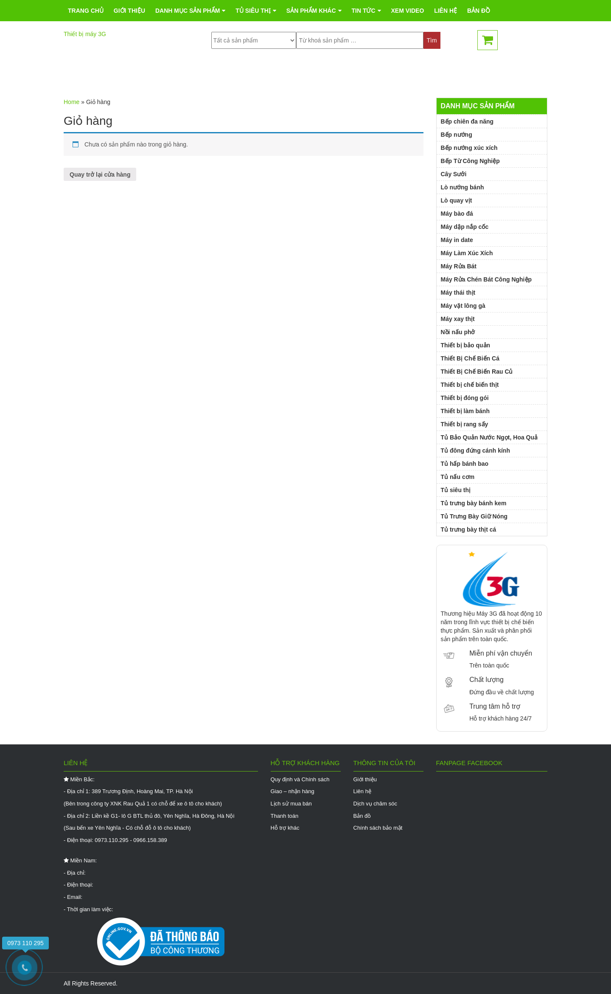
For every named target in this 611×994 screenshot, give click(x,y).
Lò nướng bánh (462, 187)
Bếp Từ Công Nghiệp (470, 161)
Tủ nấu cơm (458, 476)
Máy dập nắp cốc (465, 226)
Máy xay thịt (458, 318)
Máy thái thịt (458, 292)
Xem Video (407, 74)
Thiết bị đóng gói (465, 397)
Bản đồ (478, 74)
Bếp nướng (456, 134)
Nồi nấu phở (458, 332)
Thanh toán (285, 816)
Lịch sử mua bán (291, 803)
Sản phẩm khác (311, 74)
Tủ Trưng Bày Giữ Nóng (474, 516)
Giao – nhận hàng (292, 791)
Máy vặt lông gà (463, 305)
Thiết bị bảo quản (465, 345)
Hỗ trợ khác (285, 828)
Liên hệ (445, 74)
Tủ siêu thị (253, 74)
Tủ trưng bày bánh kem (474, 503)
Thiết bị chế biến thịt (470, 384)
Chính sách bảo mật (378, 828)
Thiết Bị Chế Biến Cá (470, 358)
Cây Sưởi (454, 174)
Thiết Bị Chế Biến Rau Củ (477, 371)
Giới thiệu (129, 74)
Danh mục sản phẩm (187, 74)
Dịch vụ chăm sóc (375, 803)
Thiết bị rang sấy (464, 424)
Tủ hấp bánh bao (465, 463)
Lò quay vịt (456, 200)
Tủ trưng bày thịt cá (468, 529)
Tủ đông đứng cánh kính (475, 450)
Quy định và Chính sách (300, 779)
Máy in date (457, 240)
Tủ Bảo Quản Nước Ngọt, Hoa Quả (489, 437)
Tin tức (363, 74)
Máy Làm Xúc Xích (467, 253)
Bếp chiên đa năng (467, 121)
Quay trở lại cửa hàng (100, 174)
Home (71, 102)
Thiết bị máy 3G (85, 34)
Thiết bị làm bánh (465, 411)
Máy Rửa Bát (458, 266)
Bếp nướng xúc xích (469, 147)
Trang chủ (86, 74)
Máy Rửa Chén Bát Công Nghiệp (486, 279)
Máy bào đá (457, 213)
